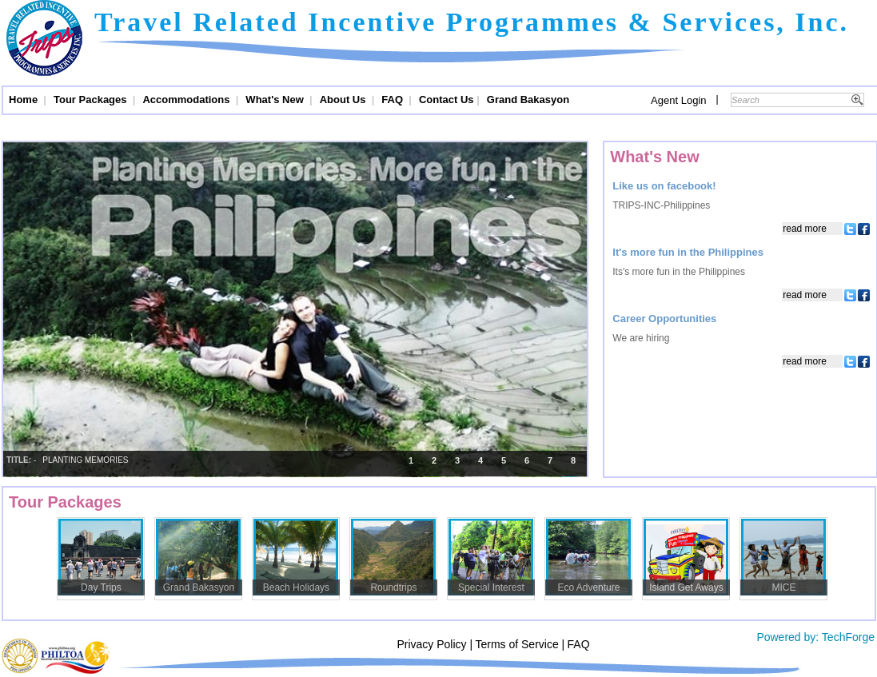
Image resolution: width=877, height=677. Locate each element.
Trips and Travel (44, 40)
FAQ (393, 100)
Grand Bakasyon (528, 100)
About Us (344, 100)
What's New (275, 100)
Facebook (863, 228)
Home (25, 100)
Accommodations (187, 100)
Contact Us (446, 100)
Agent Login (678, 100)
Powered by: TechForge (814, 637)
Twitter (849, 228)
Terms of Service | (519, 644)
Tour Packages (92, 100)
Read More (805, 228)
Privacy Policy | (434, 644)
